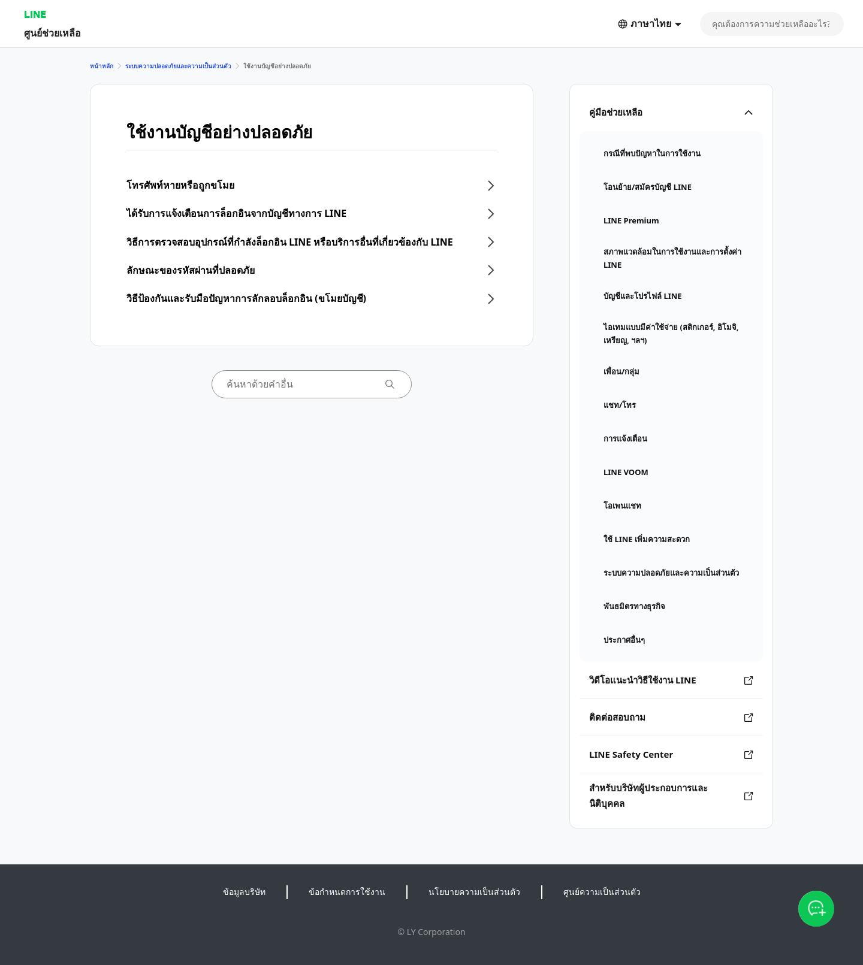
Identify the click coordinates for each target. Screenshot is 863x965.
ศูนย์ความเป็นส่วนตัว (602, 891)
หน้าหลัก (101, 66)
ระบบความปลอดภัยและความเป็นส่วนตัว (178, 66)
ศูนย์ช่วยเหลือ (52, 32)
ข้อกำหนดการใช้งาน (347, 891)
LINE (35, 14)
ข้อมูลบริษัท (244, 891)
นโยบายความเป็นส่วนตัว (474, 891)
